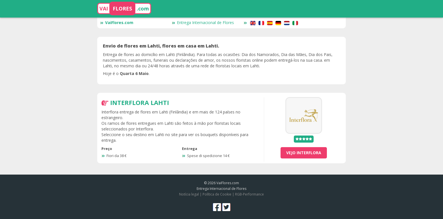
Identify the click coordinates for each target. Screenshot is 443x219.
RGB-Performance (249, 194)
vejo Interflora (303, 152)
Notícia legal (189, 194)
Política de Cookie (217, 194)
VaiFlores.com (116, 22)
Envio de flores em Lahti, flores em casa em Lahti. (161, 46)
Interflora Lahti (139, 102)
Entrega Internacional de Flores (203, 22)
